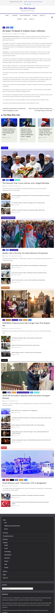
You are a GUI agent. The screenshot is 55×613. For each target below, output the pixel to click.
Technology (7, 551)
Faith (5, 564)
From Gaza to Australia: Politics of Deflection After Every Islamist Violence (29, 272)
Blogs (25, 19)
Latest (7, 27)
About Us (31, 19)
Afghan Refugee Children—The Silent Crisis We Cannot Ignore (26, 352)
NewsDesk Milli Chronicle (9, 33)
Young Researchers (25, 15)
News (7, 15)
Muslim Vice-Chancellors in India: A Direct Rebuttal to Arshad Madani (28, 280)
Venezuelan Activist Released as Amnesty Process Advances (35, 2)
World (6, 529)
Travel (6, 548)
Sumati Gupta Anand (17, 328)
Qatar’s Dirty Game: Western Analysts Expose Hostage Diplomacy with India (41, 109)
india (25, 33)
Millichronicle (15, 401)
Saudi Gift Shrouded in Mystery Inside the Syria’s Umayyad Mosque (26, 396)
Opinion (19, 19)
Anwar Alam (15, 485)
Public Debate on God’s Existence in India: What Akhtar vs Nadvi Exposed (29, 265)
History (4, 392)
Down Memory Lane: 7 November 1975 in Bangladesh (24, 410)
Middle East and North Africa (23, 392)
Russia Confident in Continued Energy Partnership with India (9, 132)
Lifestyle (42, 15)
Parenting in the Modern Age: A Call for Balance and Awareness (27, 338)
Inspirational (14, 319)
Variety (6, 567)
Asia (4, 27)
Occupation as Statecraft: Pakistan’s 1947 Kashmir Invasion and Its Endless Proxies (31, 417)
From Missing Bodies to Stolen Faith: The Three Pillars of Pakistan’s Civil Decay (30, 195)
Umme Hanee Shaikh (17, 256)
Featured (14, 15)
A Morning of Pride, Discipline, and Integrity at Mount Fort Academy (28, 495)
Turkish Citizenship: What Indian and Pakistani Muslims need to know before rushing (30, 502)
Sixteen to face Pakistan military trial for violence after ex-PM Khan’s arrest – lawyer (27, 132)
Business (35, 15)
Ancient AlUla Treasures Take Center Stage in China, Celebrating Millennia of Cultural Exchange (30, 432)
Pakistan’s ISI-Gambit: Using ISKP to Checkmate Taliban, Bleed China (28, 210)
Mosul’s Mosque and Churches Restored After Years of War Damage (28, 425)
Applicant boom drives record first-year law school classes (26, 345)
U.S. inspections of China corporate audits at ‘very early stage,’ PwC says (45, 132)
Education (8, 319)
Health (6, 545)
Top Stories (17, 180)
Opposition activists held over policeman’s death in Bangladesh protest (13, 109)
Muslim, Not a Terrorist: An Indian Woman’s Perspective (25, 253)
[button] (9, 16)
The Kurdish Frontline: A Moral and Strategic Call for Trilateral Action (28, 202)
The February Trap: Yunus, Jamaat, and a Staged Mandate (25, 183)
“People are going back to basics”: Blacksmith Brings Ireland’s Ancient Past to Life (31, 440)
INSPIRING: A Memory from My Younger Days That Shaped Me (26, 324)
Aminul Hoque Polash (16, 186)
